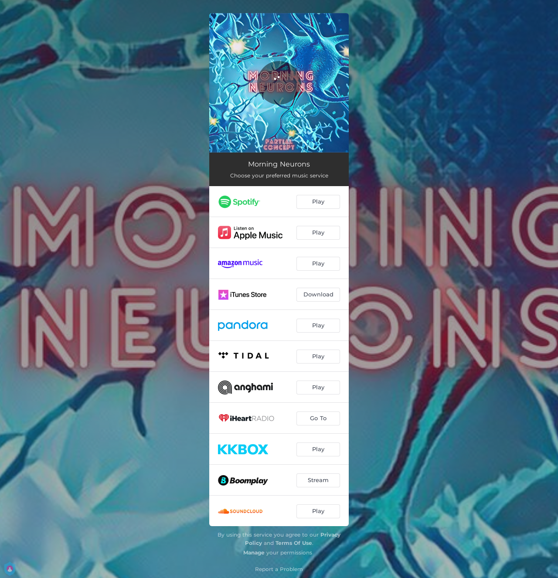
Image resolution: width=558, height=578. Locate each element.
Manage (254, 552)
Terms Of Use (294, 543)
